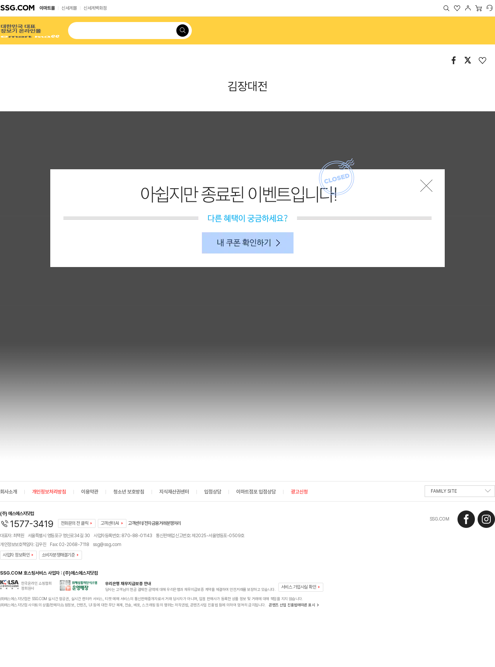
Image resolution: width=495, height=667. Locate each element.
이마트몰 (47, 8)
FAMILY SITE (461, 492)
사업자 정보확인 (16, 555)
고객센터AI (110, 523)
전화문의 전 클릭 (75, 523)
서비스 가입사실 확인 (298, 587)
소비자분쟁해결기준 (58, 555)
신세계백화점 (95, 8)
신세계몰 (69, 8)
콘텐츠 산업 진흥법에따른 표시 (292, 604)
